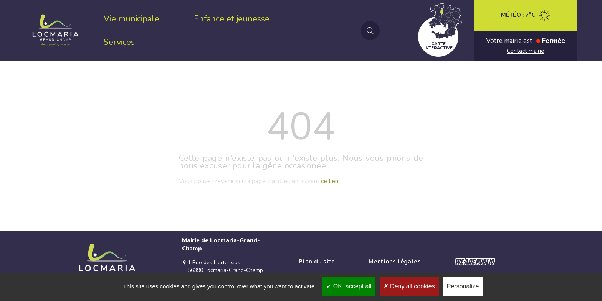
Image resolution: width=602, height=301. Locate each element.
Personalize (463, 286)
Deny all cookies (409, 286)
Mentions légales (395, 261)
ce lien (329, 181)
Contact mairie (525, 51)
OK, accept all (348, 286)
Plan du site (317, 261)
